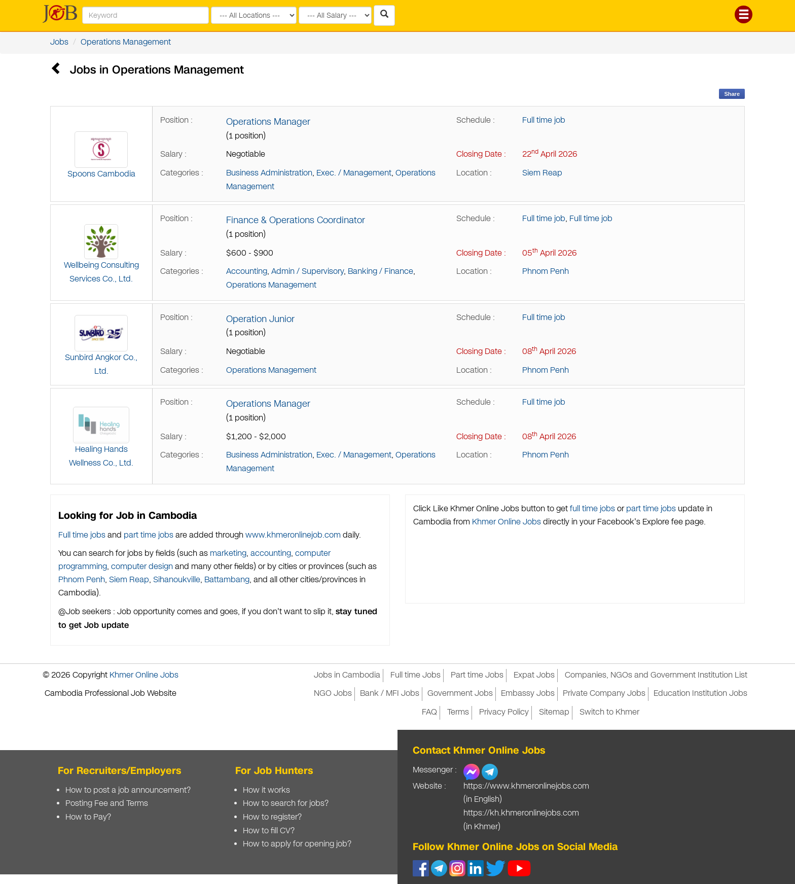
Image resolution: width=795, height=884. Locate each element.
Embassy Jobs (528, 693)
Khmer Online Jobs (506, 522)
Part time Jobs (477, 675)
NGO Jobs (333, 693)
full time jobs (592, 509)
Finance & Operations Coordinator (295, 220)
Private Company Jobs (604, 693)
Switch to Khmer (609, 712)
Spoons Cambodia (101, 155)
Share (732, 94)
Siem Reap (542, 173)
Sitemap (554, 712)
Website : (429, 786)
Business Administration (269, 173)
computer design (142, 566)
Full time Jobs (415, 675)
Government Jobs (460, 693)
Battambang (226, 580)
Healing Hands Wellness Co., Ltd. (101, 438)
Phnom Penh (545, 271)
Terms (458, 712)
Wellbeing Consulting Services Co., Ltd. (101, 254)
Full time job (543, 120)
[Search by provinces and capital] (254, 15)
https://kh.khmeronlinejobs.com (521, 813)
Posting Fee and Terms (106, 803)
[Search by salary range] (335, 15)
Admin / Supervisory (307, 271)
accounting (270, 553)
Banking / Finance (380, 271)
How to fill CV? (269, 831)
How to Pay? (88, 817)
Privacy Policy (504, 712)
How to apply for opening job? (297, 844)
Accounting (246, 271)
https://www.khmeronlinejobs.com (526, 786)
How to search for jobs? (286, 803)
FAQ (429, 712)
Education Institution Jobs (700, 693)
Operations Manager (268, 121)
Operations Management (126, 42)
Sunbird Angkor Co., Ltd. (101, 346)
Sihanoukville (176, 580)
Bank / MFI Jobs (389, 693)
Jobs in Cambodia (347, 675)
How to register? (272, 817)
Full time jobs (81, 535)
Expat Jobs (534, 675)
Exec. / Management (353, 173)
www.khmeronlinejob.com (293, 535)
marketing (228, 553)
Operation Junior (260, 319)
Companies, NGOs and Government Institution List (656, 675)
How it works (266, 790)
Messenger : (435, 770)
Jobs (59, 42)
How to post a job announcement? (128, 790)
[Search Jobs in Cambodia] (384, 15)
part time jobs (148, 535)
